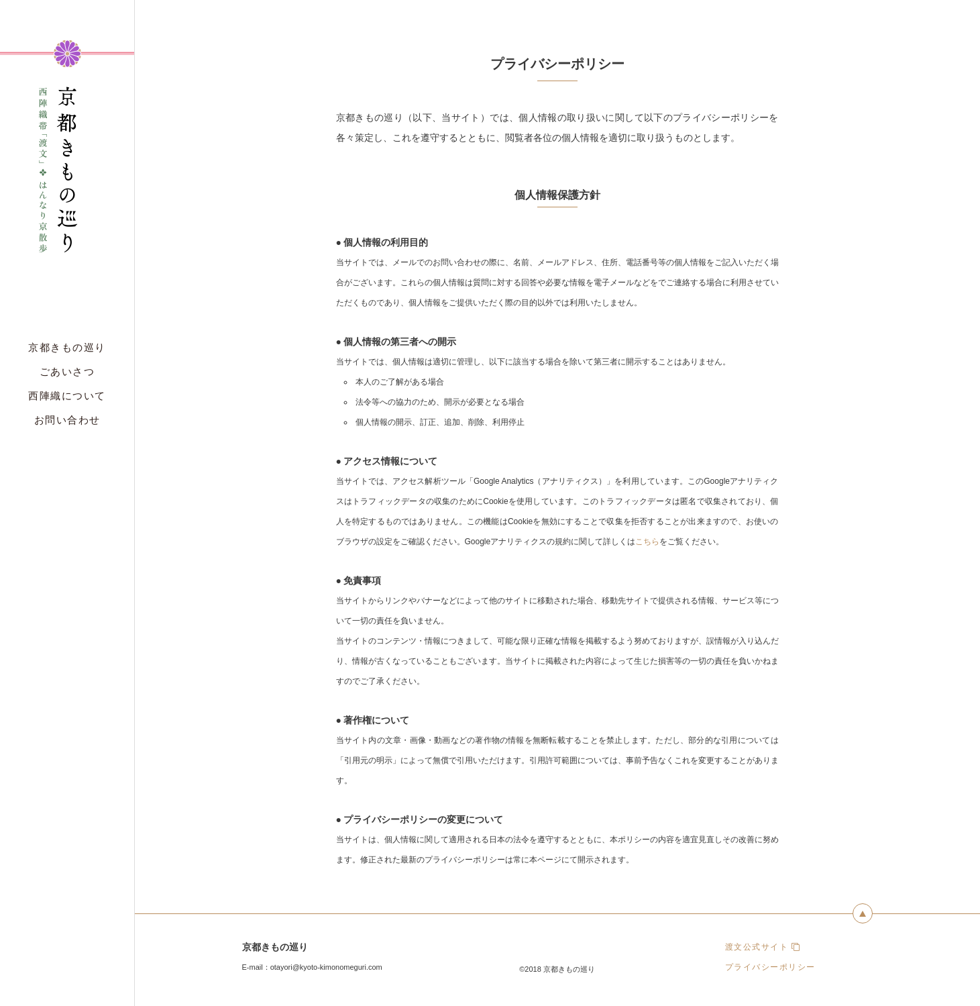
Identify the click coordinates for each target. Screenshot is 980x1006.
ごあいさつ (67, 371)
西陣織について (67, 395)
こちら (647, 541)
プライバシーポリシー (770, 967)
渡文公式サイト (763, 947)
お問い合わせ (67, 419)
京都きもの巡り (67, 347)
